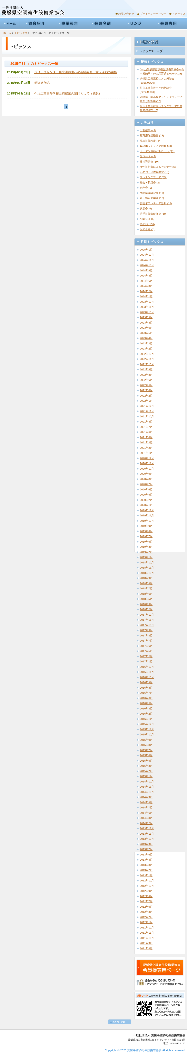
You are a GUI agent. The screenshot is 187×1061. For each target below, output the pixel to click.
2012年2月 (146, 917)
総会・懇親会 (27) (150, 182)
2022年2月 (146, 395)
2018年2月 (146, 609)
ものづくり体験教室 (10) (154, 172)
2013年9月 (146, 844)
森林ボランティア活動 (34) (156, 145)
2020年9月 (146, 473)
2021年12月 (147, 406)
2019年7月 (146, 536)
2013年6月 (146, 854)
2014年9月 (146, 797)
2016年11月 (147, 671)
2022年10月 (147, 364)
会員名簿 (102, 23)
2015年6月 (146, 755)
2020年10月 (147, 468)
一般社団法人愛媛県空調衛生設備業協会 (33, 10)
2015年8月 (146, 744)
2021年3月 (146, 442)
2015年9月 (146, 739)
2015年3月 (146, 765)
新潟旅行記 (42, 82)
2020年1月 (146, 505)
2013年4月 (146, 859)
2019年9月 (146, 525)
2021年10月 (147, 416)
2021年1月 (146, 452)
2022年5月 (146, 385)
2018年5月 (146, 598)
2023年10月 (147, 312)
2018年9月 (146, 578)
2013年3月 (146, 865)
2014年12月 (147, 781)
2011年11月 (147, 932)
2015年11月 (147, 729)
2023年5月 (146, 333)
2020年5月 (146, 494)
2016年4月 (146, 708)
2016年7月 (146, 692)
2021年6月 (146, 432)
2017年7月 (146, 640)
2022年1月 (146, 400)
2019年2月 (146, 552)
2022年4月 (146, 390)
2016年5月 (146, 703)
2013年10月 (147, 838)
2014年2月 (146, 823)
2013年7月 (146, 849)
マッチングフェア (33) (153, 177)
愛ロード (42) (148, 156)
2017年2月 (146, 656)
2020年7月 (146, 484)
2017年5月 (146, 651)
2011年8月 (146, 948)
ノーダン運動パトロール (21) (157, 151)
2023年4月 (146, 338)
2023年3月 (146, 343)
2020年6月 (146, 489)
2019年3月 (146, 546)
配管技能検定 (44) (150, 140)
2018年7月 (146, 588)
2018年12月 (147, 562)
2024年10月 (147, 265)
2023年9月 (146, 317)
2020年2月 (146, 499)
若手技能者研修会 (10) (153, 213)
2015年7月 (146, 750)
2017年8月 (146, 635)
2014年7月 (146, 807)
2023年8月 (146, 322)
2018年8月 (146, 583)
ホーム (11, 23)
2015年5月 (146, 760)
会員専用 (168, 23)
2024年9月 (146, 270)
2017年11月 (147, 619)
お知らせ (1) (147, 229)
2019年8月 (146, 531)
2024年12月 (147, 254)
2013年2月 (146, 870)
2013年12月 (147, 828)
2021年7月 (146, 426)
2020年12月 (147, 458)
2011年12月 (147, 927)
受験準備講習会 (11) (152, 192)
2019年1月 (146, 557)
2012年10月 (147, 885)
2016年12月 (147, 666)
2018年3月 (146, 604)
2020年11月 (147, 463)
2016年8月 (146, 687)
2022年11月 (147, 359)
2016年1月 (146, 718)
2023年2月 (146, 348)
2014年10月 (147, 792)
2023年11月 (147, 306)
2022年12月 (147, 353)
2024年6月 (146, 280)
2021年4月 (146, 437)
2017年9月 (146, 630)
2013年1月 (146, 875)
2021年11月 (147, 411)
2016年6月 (146, 698)
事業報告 (69, 23)
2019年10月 (147, 520)
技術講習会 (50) (149, 161)
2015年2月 (146, 771)
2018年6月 (146, 593)
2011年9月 (146, 943)
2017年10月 (147, 625)
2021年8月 (146, 421)
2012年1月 (146, 922)
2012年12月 (147, 880)
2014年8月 (146, 802)
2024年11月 (147, 260)
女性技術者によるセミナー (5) (158, 166)
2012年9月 (146, 890)
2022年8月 (146, 374)
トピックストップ (151, 51)
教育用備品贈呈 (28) (152, 135)
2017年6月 (146, 645)
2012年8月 (146, 896)
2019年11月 (147, 515)
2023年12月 (147, 301)
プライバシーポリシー (153, 13)
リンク (135, 23)
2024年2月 (146, 291)
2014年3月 (146, 817)
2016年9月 (146, 682)
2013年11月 (147, 833)
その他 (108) (147, 224)
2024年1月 (146, 296)
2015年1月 (146, 776)
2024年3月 (146, 286)
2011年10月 (147, 938)
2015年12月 (147, 724)
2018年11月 (147, 567)
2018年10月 (147, 572)
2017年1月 (146, 661)
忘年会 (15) (146, 187)
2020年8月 (146, 479)
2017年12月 (147, 614)
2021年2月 (146, 447)
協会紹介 (36, 23)
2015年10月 (147, 734)
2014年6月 (146, 812)
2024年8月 (146, 275)
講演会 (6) (146, 208)
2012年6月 (146, 906)
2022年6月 (146, 379)
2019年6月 (146, 541)
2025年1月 (146, 249)
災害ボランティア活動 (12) (156, 203)
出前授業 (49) (148, 130)
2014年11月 (147, 786)
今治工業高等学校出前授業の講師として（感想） (68, 93)
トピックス (178, 13)
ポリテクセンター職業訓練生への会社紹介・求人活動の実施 (75, 72)
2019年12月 (147, 510)
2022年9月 (146, 369)
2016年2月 (146, 713)
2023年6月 (146, 327)
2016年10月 (147, 677)
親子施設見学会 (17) (152, 198)
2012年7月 (146, 901)
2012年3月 (146, 911)
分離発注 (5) (147, 218)
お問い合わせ (126, 13)
